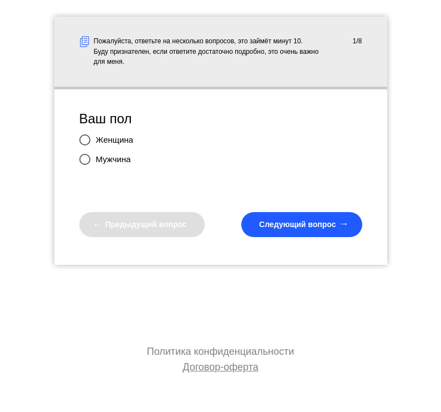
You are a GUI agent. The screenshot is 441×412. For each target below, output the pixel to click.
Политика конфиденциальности (221, 351)
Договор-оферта (220, 367)
